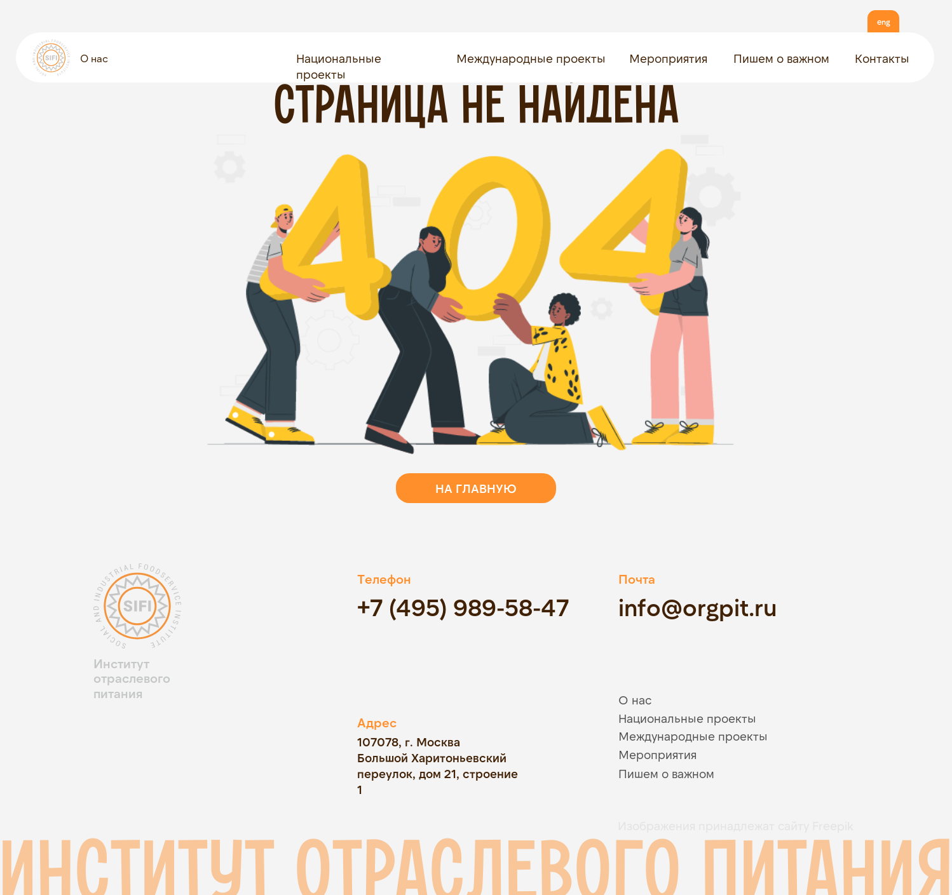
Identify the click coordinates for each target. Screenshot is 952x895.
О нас (94, 58)
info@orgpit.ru (697, 606)
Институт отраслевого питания (131, 678)
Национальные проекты (687, 718)
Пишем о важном (781, 58)
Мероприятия (668, 58)
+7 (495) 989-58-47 (463, 606)
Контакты (882, 58)
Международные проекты (531, 58)
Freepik (832, 825)
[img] (175, 756)
